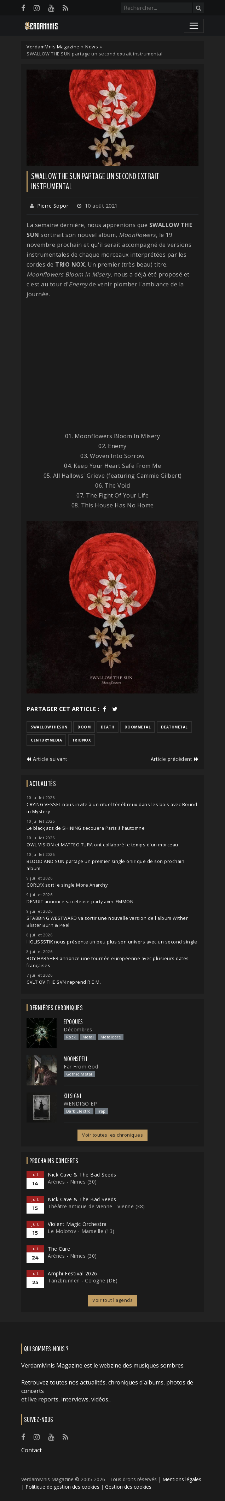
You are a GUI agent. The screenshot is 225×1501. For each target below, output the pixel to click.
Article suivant (47, 759)
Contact (31, 1450)
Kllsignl (73, 1096)
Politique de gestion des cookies (62, 1486)
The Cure (59, 1248)
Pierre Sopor (52, 205)
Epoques (73, 1022)
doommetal (138, 727)
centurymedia (46, 740)
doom (84, 727)
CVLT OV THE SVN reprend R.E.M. (64, 982)
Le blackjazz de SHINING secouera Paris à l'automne (86, 828)
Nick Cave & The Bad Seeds (82, 1174)
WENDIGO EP (80, 1103)
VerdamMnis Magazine (53, 46)
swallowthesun (49, 727)
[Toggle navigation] (194, 26)
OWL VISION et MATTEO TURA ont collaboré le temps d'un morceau (102, 845)
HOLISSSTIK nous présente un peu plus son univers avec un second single (112, 942)
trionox (81, 740)
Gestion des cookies (128, 1486)
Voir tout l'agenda (112, 1300)
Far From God (81, 1066)
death (108, 727)
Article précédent (175, 759)
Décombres (78, 1029)
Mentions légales (181, 1479)
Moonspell (76, 1059)
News (91, 46)
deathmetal (174, 727)
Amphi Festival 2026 (72, 1273)
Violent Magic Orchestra (77, 1224)
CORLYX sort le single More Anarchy (67, 885)
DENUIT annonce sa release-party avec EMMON (80, 902)
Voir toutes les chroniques (112, 1135)
